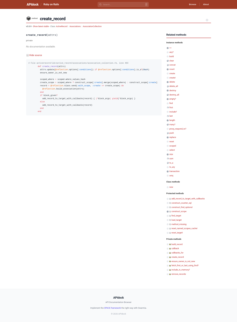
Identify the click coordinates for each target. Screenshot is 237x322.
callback (175, 248)
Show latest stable (41, 26)
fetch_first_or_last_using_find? (185, 265)
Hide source (35, 55)
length (172, 120)
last (171, 116)
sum (171, 158)
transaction (174, 171)
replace (172, 137)
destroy (172, 90)
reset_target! (177, 232)
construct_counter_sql (181, 203)
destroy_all (174, 95)
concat (172, 65)
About (205, 4)
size (171, 154)
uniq (171, 175)
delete (172, 82)
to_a (171, 163)
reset (171, 141)
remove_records (178, 274)
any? (171, 52)
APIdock (33, 4)
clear (171, 61)
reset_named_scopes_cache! (184, 228)
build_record (177, 244)
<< (170, 48)
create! (172, 78)
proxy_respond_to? (177, 129)
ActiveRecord (62, 26)
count (172, 69)
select (172, 150)
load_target (176, 220)
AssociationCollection (92, 26)
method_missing (178, 224)
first (171, 107)
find (171, 103)
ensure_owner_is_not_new (183, 261)
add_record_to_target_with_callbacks (188, 198)
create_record (177, 257)
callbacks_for (177, 253)
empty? (172, 99)
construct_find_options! (182, 207)
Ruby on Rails (51, 4)
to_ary (172, 167)
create (172, 73)
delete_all (173, 86)
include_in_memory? (180, 270)
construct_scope (178, 211)
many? (172, 124)
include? (173, 112)
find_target (176, 215)
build (171, 56)
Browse (191, 4)
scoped (172, 146)
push (171, 133)
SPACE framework (112, 308)
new (171, 187)
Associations (75, 26)
